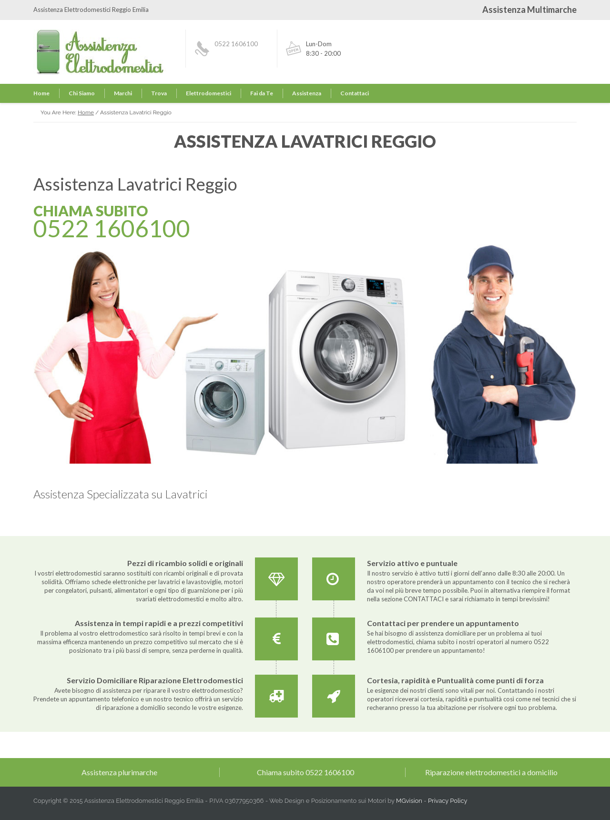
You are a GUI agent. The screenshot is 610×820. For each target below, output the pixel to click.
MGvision (409, 800)
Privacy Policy (448, 800)
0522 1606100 (236, 44)
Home (41, 93)
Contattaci (354, 93)
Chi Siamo (82, 93)
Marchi (123, 93)
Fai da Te (261, 93)
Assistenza (306, 93)
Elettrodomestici (208, 93)
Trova (159, 93)
